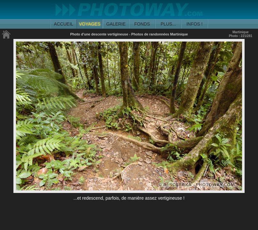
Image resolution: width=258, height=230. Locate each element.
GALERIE (116, 24)
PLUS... (168, 24)
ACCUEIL (63, 24)
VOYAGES (89, 24)
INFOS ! (194, 24)
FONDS (142, 24)
